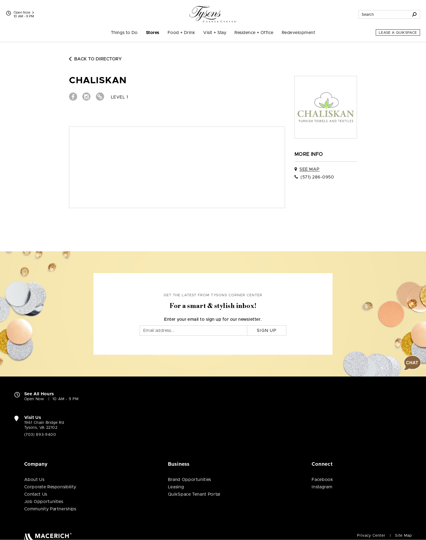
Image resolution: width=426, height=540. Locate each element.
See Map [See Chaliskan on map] (309, 169)
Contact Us (35, 494)
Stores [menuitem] (152, 32)
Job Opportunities (43, 501)
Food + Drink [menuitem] (181, 32)
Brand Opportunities (189, 479)
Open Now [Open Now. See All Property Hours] (34, 399)
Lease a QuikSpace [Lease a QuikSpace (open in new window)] (398, 33)
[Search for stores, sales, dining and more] (384, 14)
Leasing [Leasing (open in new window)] (176, 487)
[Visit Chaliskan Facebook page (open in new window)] (73, 96)
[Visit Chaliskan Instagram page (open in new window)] (86, 96)
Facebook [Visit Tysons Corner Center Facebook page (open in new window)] (322, 479)
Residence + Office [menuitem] (254, 32)
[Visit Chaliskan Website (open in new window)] (100, 96)
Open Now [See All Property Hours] (24, 12)
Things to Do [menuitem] (124, 32)
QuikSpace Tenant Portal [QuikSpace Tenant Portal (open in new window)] (194, 494)
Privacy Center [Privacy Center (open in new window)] (371, 536)
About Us (34, 479)
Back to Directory (95, 59)
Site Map (403, 536)
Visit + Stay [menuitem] (214, 32)
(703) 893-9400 (40, 435)
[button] (412, 363)
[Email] (193, 330)
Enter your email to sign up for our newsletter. (213, 319)
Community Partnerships (50, 509)
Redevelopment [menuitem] (298, 32)
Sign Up (267, 330)
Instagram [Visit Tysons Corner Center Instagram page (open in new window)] (322, 487)
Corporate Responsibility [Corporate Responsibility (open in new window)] (50, 487)
